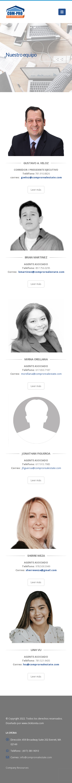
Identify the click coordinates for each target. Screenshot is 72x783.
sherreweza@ (41, 570)
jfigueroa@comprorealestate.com (41, 468)
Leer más (36, 189)
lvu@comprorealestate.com (41, 664)
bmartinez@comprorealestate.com (41, 272)
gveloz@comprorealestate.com (41, 177)
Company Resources (17, 767)
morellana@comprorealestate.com (41, 373)
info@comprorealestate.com (36, 757)
